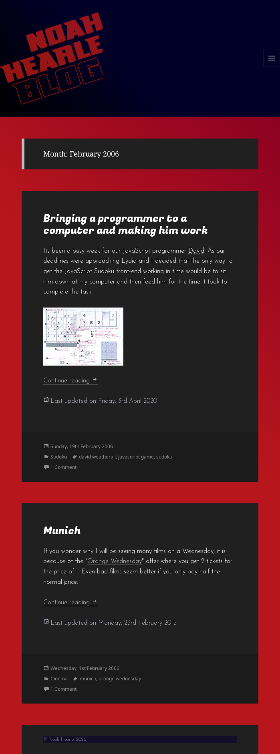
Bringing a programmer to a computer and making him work (125, 224)
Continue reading (70, 381)
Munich (62, 531)
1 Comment (63, 467)
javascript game (136, 456)
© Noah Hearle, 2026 (64, 739)
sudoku (164, 456)
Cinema (59, 678)
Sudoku (58, 456)
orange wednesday (120, 678)
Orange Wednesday (114, 561)
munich (88, 678)
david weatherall (97, 456)
